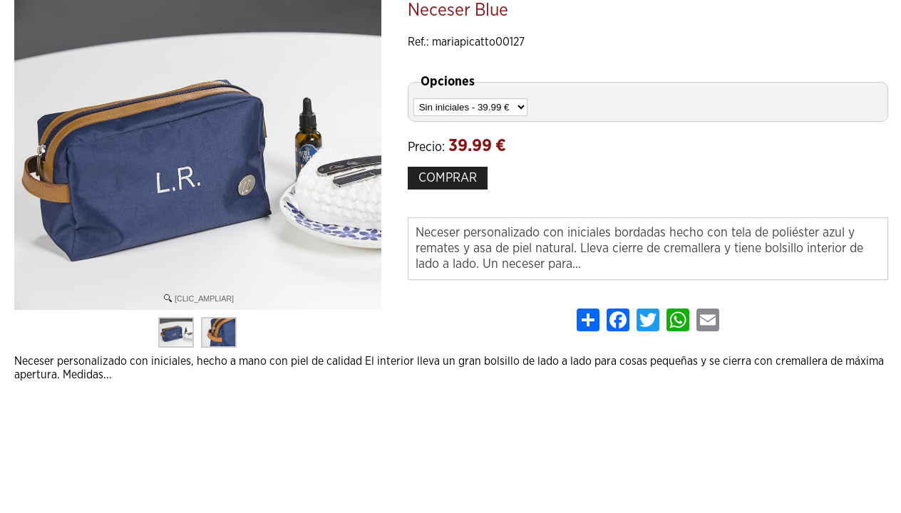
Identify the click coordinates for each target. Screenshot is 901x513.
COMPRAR (447, 178)
